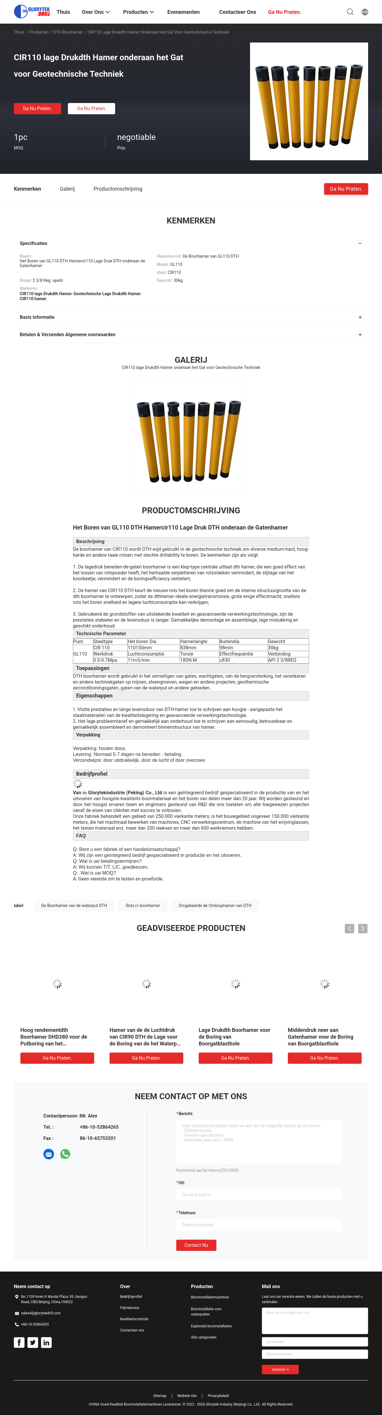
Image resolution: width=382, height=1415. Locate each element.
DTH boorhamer (68, 32)
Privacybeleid (218, 1396)
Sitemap (160, 1396)
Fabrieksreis (129, 1308)
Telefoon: (187, 1212)
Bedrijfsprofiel (131, 1297)
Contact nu (196, 1245)
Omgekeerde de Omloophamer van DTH (215, 905)
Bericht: (186, 1113)
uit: (182, 1182)
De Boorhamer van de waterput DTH (74, 905)
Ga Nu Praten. (37, 108)
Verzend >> (280, 1369)
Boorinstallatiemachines (210, 1297)
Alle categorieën (203, 1337)
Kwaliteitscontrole (134, 1319)
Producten (39, 32)
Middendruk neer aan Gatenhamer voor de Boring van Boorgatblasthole (320, 1037)
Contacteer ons (132, 1330)
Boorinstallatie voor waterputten (206, 1311)
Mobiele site (187, 1396)
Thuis (19, 32)
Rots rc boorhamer (143, 905)
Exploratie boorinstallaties (211, 1326)
